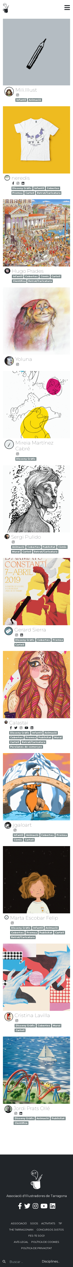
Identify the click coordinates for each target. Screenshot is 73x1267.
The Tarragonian (21, 1229)
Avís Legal (21, 1241)
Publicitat (48, 546)
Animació (35, 99)
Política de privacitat (36, 1248)
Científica (19, 281)
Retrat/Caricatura (49, 192)
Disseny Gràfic (22, 188)
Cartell (29, 192)
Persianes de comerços (26, 746)
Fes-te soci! (36, 1235)
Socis (34, 1223)
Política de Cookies (45, 1241)
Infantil (21, 99)
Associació (19, 1223)
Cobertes (53, 188)
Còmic (44, 276)
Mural (16, 551)
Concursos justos (50, 1229)
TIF (60, 1223)
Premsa (17, 192)
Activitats (48, 1223)
